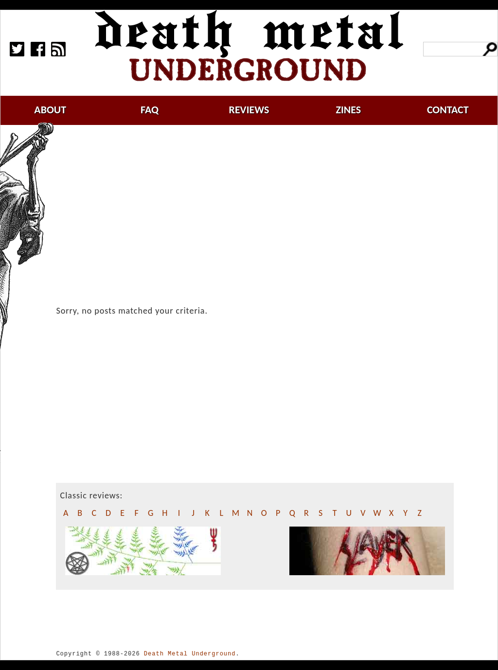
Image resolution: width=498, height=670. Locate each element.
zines (348, 109)
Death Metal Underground (190, 654)
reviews (249, 109)
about (50, 109)
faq (150, 109)
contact (448, 109)
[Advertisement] (260, 208)
